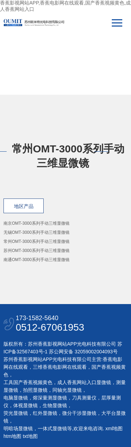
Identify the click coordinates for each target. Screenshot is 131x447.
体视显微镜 (25, 405)
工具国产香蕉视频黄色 (27, 382)
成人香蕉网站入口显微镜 (84, 382)
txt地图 (30, 436)
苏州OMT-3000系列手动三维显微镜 (36, 250)
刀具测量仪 (84, 398)
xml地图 (114, 428)
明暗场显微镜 (18, 428)
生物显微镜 (55, 405)
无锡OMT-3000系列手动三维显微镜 (36, 232)
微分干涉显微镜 (79, 413)
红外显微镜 (45, 413)
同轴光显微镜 (67, 390)
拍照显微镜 (35, 390)
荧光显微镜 (15, 413)
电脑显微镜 (15, 398)
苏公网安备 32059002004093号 (83, 351)
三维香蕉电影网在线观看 (60, 367)
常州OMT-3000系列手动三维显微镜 (36, 241)
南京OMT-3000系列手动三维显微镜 (36, 223)
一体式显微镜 (52, 428)
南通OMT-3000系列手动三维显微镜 (36, 259)
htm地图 (12, 436)
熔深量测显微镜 (50, 398)
